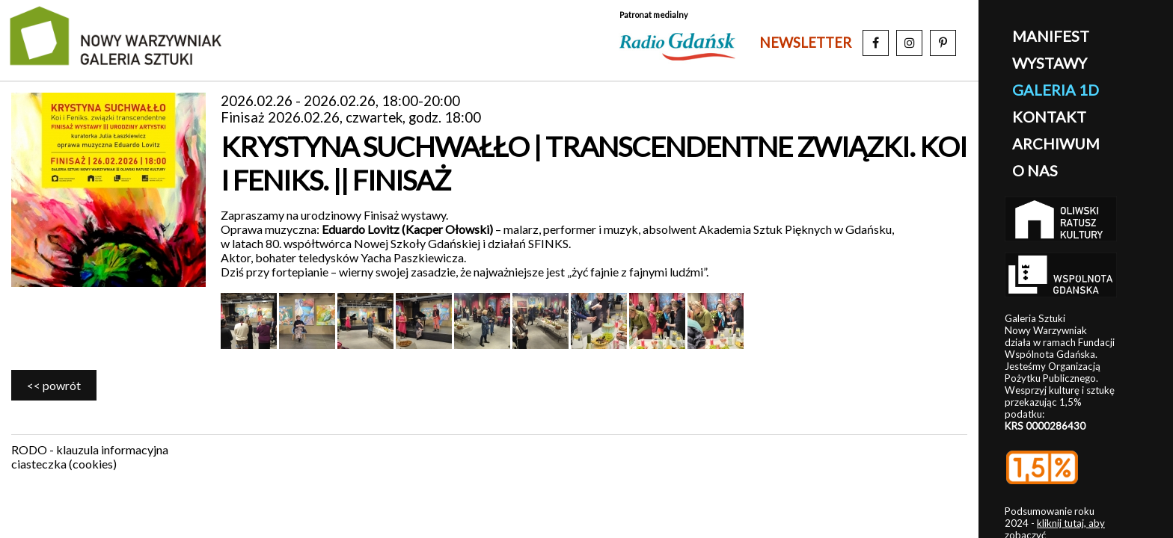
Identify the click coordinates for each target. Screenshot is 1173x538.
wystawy (1049, 63)
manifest (1050, 36)
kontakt (1049, 117)
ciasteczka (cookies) (64, 464)
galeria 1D (1055, 90)
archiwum (1056, 143)
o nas (1035, 170)
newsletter (805, 42)
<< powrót (54, 385)
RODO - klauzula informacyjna (89, 449)
